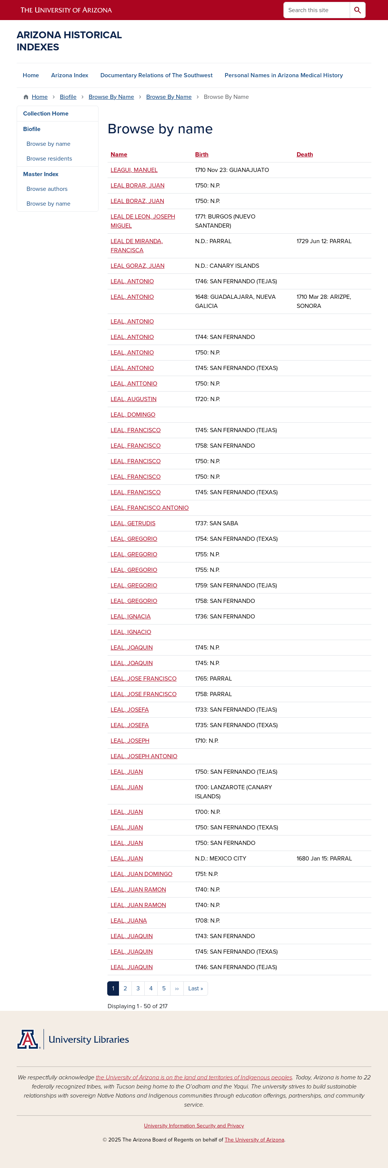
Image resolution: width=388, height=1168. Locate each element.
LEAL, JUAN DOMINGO (141, 874)
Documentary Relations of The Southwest (156, 75)
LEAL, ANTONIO (132, 281)
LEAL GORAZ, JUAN (137, 266)
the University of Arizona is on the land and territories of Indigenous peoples (194, 1077)
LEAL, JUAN (127, 772)
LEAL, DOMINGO (133, 414)
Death (305, 154)
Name (123, 154)
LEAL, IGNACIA (131, 616)
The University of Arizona (254, 1140)
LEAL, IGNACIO (131, 632)
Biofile (68, 97)
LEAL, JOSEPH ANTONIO (144, 756)
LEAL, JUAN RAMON (138, 889)
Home (31, 75)
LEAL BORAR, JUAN (137, 185)
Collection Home (46, 113)
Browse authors (47, 189)
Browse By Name (111, 97)
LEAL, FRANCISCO (136, 430)
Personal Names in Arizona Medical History (284, 75)
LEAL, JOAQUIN (132, 647)
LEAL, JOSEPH (130, 741)
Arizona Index (69, 75)
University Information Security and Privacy (194, 1126)
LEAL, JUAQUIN (132, 936)
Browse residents (49, 158)
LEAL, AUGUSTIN (133, 399)
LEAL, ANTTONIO (134, 383)
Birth (201, 154)
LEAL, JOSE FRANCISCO (144, 678)
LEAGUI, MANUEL (134, 170)
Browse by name (48, 144)
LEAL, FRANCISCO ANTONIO (150, 508)
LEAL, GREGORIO (134, 539)
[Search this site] (316, 10)
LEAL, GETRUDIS (133, 523)
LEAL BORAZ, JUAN (137, 201)
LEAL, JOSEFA (130, 710)
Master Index (40, 174)
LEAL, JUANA (129, 920)
